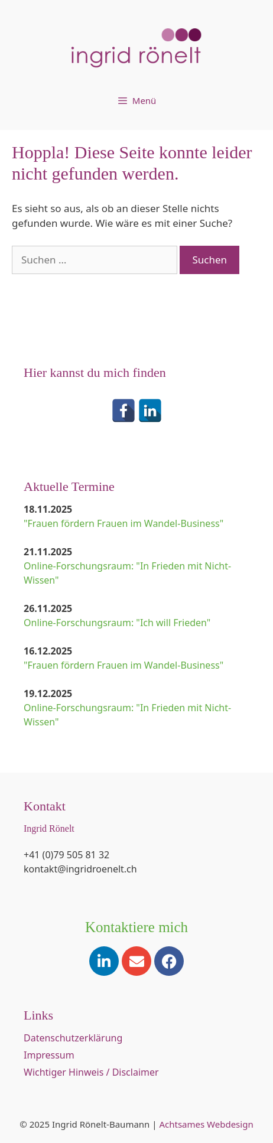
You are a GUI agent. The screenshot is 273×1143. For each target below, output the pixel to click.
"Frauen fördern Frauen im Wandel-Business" (123, 523)
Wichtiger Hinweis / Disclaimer (91, 1072)
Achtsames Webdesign (206, 1124)
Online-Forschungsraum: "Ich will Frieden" (117, 622)
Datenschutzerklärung (73, 1037)
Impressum (49, 1054)
